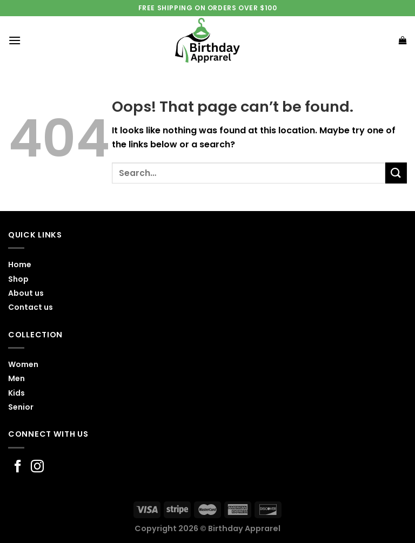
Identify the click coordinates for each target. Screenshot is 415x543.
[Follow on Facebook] (17, 467)
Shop (18, 279)
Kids (16, 393)
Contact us (30, 307)
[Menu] (14, 40)
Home (19, 264)
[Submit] (396, 173)
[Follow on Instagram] (37, 467)
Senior (21, 407)
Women (23, 364)
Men (16, 378)
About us (26, 293)
